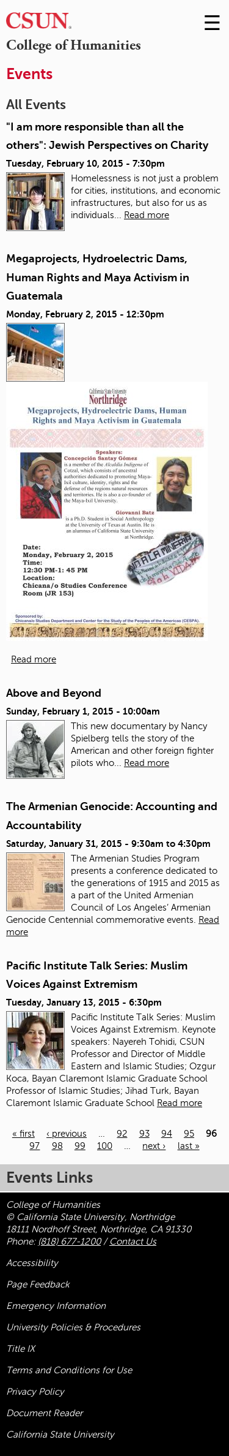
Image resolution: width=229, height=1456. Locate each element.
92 (122, 1134)
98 (57, 1146)
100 (104, 1146)
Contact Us (132, 1241)
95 (189, 1134)
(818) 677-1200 (69, 1241)
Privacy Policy (35, 1392)
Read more (146, 215)
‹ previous (66, 1134)
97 (34, 1146)
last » (189, 1146)
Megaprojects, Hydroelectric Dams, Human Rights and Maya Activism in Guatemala (97, 277)
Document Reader (44, 1413)
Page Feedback (38, 1284)
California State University (60, 1434)
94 (166, 1134)
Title (20, 1349)
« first (23, 1134)
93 (144, 1134)
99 (80, 1146)
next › (153, 1146)
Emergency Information (56, 1306)
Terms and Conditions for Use (69, 1370)
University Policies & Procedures (73, 1327)
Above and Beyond (53, 693)
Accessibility (32, 1263)
